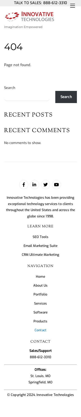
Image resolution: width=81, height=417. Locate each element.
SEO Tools (40, 237)
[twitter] (45, 184)
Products (40, 321)
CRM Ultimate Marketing (40, 255)
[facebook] (23, 184)
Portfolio (40, 294)
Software (40, 312)
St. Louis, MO (40, 376)
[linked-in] (34, 184)
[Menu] (72, 6)
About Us (40, 285)
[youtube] (56, 184)
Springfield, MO (40, 382)
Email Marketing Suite (41, 246)
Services (40, 303)
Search (10, 87)
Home (40, 276)
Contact (40, 330)
